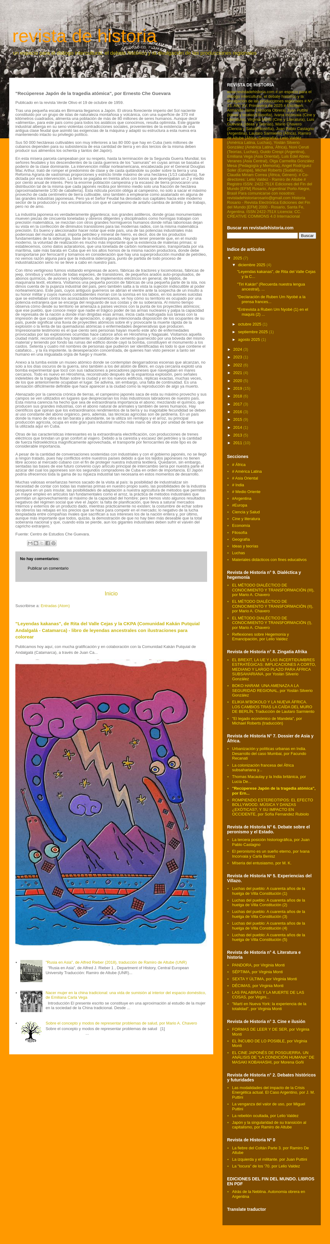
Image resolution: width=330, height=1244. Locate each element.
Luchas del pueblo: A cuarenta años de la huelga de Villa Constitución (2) (268, 902)
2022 (238, 365)
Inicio (111, 593)
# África (239, 464)
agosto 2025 (249, 339)
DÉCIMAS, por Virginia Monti (257, 985)
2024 (238, 349)
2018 (238, 396)
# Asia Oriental (245, 478)
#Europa (239, 505)
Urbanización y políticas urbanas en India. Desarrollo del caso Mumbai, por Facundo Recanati (269, 753)
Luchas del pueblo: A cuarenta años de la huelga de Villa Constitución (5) (268, 937)
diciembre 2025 (252, 265)
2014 (238, 427)
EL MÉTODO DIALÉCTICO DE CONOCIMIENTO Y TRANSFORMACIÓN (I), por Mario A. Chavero (272, 623)
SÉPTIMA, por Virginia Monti (257, 972)
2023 (238, 357)
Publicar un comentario (48, 568)
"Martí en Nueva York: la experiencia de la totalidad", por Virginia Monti (269, 1006)
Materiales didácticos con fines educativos (269, 559)
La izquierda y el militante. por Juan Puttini (269, 1159)
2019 (238, 388)
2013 (238, 435)
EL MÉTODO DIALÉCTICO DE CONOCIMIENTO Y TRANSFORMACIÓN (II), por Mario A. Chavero (272, 606)
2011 (238, 442)
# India (238, 485)
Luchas (238, 553)
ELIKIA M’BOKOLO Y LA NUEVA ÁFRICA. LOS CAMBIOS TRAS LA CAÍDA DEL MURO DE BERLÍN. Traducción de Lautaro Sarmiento (273, 707)
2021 (238, 372)
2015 (238, 419)
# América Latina (247, 471)
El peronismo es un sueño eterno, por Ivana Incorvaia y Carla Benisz (270, 854)
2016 (238, 411)
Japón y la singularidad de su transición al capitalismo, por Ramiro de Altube (269, 1125)
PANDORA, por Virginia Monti (258, 965)
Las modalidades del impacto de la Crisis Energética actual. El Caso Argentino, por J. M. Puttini (273, 1092)
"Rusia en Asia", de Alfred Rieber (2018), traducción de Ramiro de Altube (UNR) (116, 962)
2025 (238, 258)
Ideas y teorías (245, 546)
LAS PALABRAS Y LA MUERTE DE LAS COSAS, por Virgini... (268, 995)
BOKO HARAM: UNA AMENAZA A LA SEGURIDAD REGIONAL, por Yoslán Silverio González (272, 690)
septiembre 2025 (253, 332)
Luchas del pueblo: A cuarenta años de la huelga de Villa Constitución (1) (268, 891)
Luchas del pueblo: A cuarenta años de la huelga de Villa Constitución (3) (268, 914)
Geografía (241, 539)
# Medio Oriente (246, 491)
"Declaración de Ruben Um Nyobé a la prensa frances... (271, 299)
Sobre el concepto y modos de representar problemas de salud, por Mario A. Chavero (121, 1023)
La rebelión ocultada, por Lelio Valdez (265, 1115)
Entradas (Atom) (55, 605)
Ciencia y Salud (246, 512)
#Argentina (241, 498)
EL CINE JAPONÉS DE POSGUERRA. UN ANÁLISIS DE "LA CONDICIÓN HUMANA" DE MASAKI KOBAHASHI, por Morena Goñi (273, 1057)
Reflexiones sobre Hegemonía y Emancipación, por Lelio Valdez (260, 637)
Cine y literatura (246, 518)
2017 (238, 404)
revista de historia (84, 36)
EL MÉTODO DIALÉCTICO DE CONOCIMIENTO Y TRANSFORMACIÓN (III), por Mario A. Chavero (273, 590)
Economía (241, 525)
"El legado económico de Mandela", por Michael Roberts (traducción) (267, 721)
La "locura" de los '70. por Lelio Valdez (266, 1166)
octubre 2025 (250, 324)
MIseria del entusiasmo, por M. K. (262, 863)
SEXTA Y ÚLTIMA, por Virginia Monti (264, 979)
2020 (238, 380)
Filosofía (239, 532)
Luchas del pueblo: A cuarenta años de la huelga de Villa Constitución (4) (268, 925)
